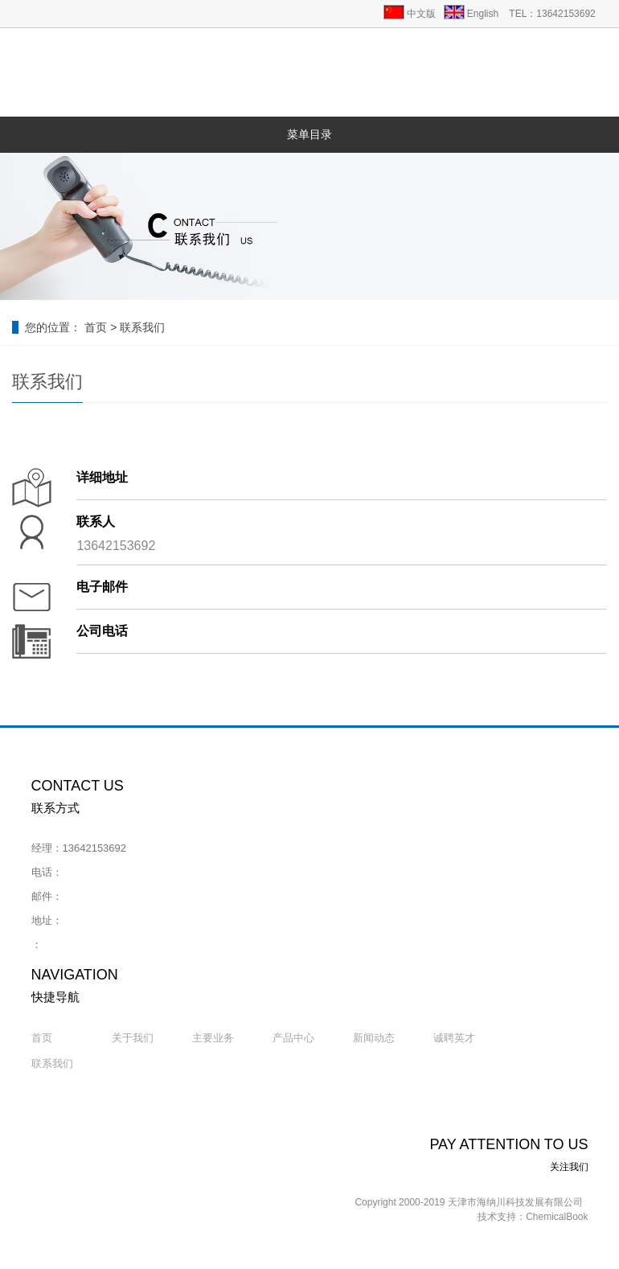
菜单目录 (309, 134)
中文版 (421, 13)
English (482, 13)
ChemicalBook (557, 1216)
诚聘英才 (454, 1038)
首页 (95, 327)
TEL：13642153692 (552, 13)
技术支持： (502, 1216)
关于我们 (133, 1038)
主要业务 (213, 1038)
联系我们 (142, 327)
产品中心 (293, 1038)
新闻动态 (374, 1038)
